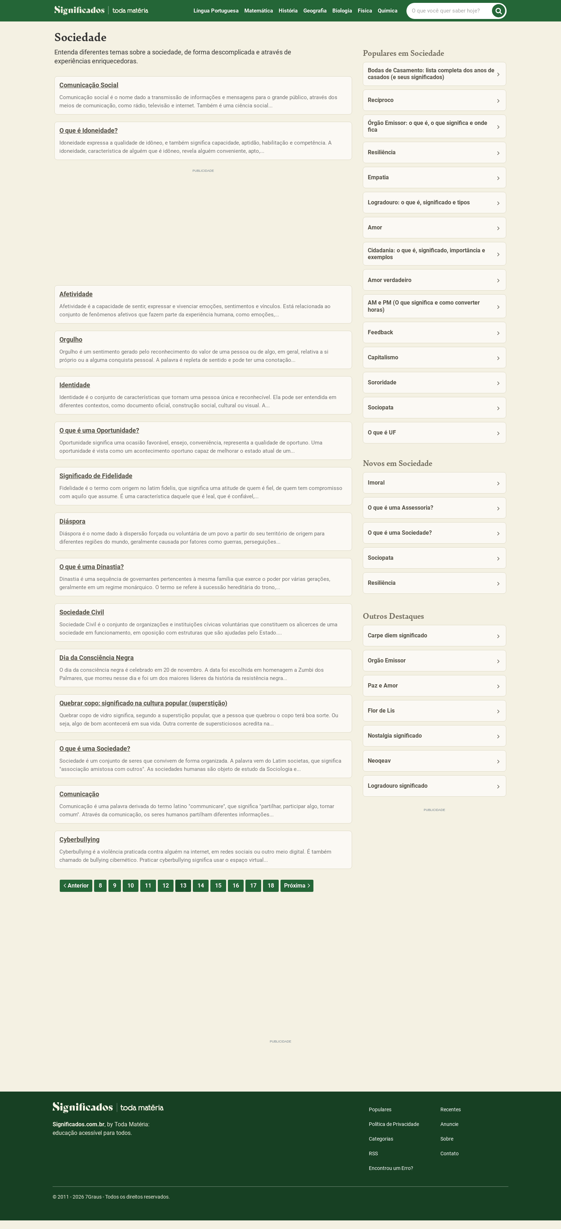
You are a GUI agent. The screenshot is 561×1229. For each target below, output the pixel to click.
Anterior (75, 934)
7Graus (93, 1205)
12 (165, 934)
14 (200, 934)
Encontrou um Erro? (391, 1177)
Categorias (381, 1147)
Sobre (446, 1147)
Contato (449, 1162)
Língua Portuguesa (216, 11)
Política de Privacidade (394, 1133)
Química (387, 11)
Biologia (342, 11)
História (288, 11)
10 (130, 934)
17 (253, 934)
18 (271, 934)
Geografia (315, 11)
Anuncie (449, 1133)
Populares (380, 1118)
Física (365, 11)
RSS (373, 1162)
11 (148, 934)
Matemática (258, 11)
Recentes (450, 1118)
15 (218, 934)
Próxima (298, 934)
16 (236, 934)
